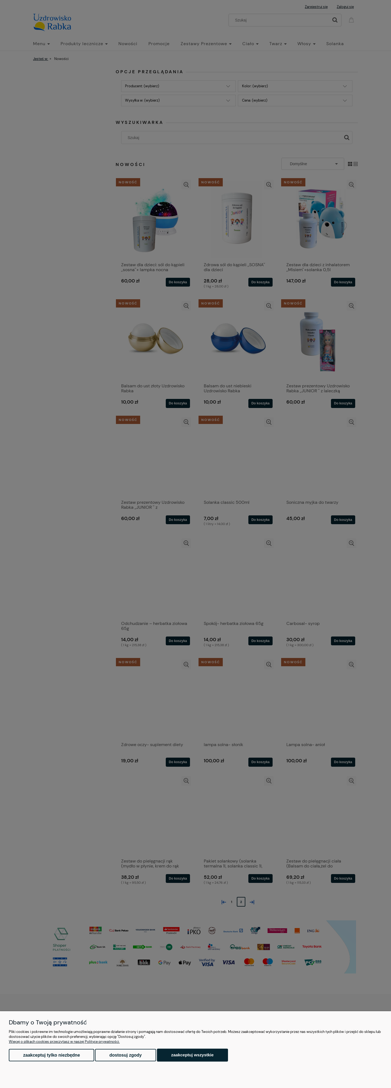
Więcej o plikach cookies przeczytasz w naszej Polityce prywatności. (64, 1041)
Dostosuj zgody (125, 1055)
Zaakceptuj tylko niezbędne (51, 1055)
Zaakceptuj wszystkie (192, 1054)
